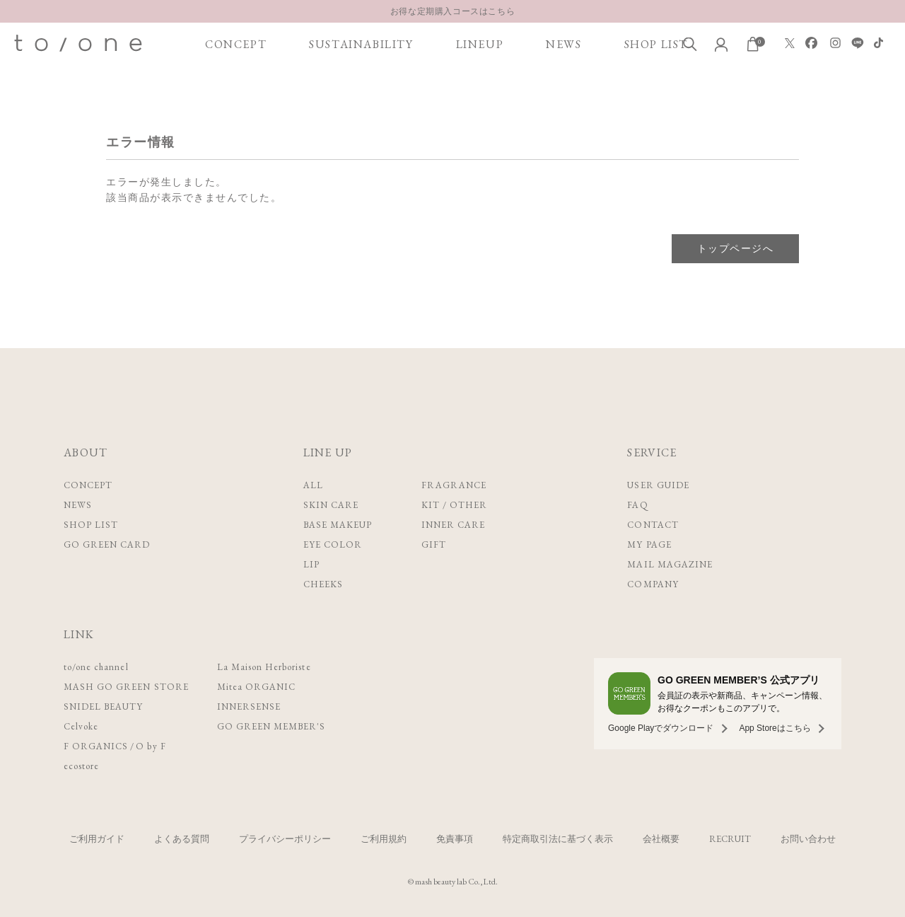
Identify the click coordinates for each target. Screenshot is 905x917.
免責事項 (454, 839)
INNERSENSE (249, 706)
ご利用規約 (384, 839)
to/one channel (96, 667)
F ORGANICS (96, 746)
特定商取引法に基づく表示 (558, 839)
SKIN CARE (330, 505)
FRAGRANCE (453, 485)
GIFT (433, 544)
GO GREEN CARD (107, 544)
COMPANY (652, 584)
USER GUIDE (658, 485)
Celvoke (81, 726)
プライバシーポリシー (285, 839)
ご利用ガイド (96, 839)
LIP (311, 564)
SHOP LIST (656, 44)
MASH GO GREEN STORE (126, 687)
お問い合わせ (808, 839)
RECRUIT (730, 839)
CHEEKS (323, 584)
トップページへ (735, 248)
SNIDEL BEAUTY (104, 706)
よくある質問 (181, 839)
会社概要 (661, 839)
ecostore (81, 766)
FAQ (637, 505)
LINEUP (480, 44)
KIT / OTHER (454, 505)
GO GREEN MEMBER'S (271, 726)
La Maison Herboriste (264, 667)
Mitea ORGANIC (256, 687)
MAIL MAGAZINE (670, 564)
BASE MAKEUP (337, 525)
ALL (313, 485)
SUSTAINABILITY (361, 44)
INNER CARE (453, 525)
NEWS (563, 44)
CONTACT (652, 525)
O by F (150, 746)
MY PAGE (649, 544)
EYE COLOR (332, 544)
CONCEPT (236, 44)
